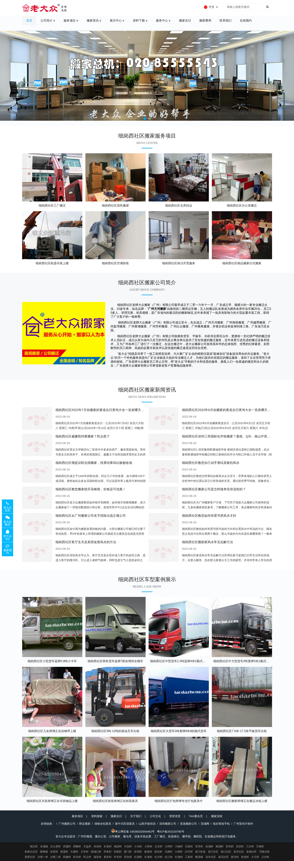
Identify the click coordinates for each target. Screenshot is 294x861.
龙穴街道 (200, 851)
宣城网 (205, 823)
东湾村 (138, 851)
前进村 (245, 856)
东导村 (199, 846)
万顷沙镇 (264, 851)
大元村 (255, 856)
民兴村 (77, 856)
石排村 (240, 846)
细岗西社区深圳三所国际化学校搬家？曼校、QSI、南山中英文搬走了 (231, 436)
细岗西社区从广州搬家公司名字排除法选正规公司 (91, 515)
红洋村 (158, 856)
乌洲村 (168, 851)
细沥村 (118, 846)
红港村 (148, 856)
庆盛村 (67, 846)
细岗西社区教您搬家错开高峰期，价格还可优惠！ (91, 489)
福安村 (98, 856)
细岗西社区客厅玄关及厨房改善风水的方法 (86, 542)
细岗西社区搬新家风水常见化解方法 (207, 542)
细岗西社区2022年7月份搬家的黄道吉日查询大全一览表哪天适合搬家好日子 (109, 410)
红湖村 (138, 856)
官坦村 (230, 846)
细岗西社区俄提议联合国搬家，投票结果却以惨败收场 (94, 463)
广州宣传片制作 (243, 823)
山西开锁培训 (147, 823)
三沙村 (250, 846)
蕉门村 (128, 851)
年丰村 (118, 856)
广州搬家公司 (67, 823)
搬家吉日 (116, 816)
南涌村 (219, 846)
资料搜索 (96, 816)
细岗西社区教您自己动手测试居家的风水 (210, 463)
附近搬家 (84, 823)
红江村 (169, 856)
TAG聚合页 (196, 816)
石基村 (189, 846)
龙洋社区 (238, 851)
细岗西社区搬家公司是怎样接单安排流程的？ (214, 489)
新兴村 (235, 856)
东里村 (54, 851)
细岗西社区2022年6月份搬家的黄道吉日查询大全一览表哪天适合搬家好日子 (236, 410)
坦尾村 (118, 851)
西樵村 (77, 846)
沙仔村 (189, 851)
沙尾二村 (55, 856)
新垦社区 (30, 856)
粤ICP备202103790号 (170, 831)
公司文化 (155, 816)
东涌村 (209, 846)
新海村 (148, 851)
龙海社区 (251, 851)
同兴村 (128, 856)
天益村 (87, 846)
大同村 (169, 846)
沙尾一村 (43, 856)
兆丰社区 (210, 856)
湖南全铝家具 (102, 823)
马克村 (128, 846)
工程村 (189, 856)
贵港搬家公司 (188, 823)
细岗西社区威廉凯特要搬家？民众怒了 (83, 436)
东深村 (98, 846)
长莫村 (108, 846)
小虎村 (179, 851)
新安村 (108, 856)
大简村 (148, 846)
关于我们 (135, 816)
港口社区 (226, 851)
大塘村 (74, 851)
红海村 (179, 856)
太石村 (158, 846)
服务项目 (77, 816)
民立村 (87, 856)
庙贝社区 (223, 856)
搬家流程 (216, 816)
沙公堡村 (55, 846)
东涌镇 (44, 846)
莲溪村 (64, 851)
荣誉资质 (174, 816)
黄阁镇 (44, 851)
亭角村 (107, 851)
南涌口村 (96, 851)
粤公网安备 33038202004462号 (133, 831)
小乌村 (138, 846)
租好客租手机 (221, 823)
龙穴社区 (213, 851)
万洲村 (260, 846)
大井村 (85, 851)
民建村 (67, 856)
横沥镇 (199, 856)
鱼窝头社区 (31, 851)
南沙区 (34, 846)
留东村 (158, 851)
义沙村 (265, 856)
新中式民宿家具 (125, 823)
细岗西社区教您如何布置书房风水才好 (209, 515)
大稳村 (179, 846)
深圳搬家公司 (167, 823)
